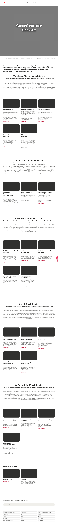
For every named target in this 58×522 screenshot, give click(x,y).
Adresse (39, 514)
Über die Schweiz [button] (17, 500)
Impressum (5, 518)
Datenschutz (5, 514)
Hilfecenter (40, 516)
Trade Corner (40, 520)
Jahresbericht (23, 520)
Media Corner (40, 518)
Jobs (21, 514)
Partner (22, 516)
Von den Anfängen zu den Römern (11, 58)
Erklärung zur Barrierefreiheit (8, 520)
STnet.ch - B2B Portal (24, 512)
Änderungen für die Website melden (44, 512)
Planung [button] (12, 500)
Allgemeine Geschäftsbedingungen (9, 512)
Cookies (4, 516)
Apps (22, 518)
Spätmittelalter (40, 58)
